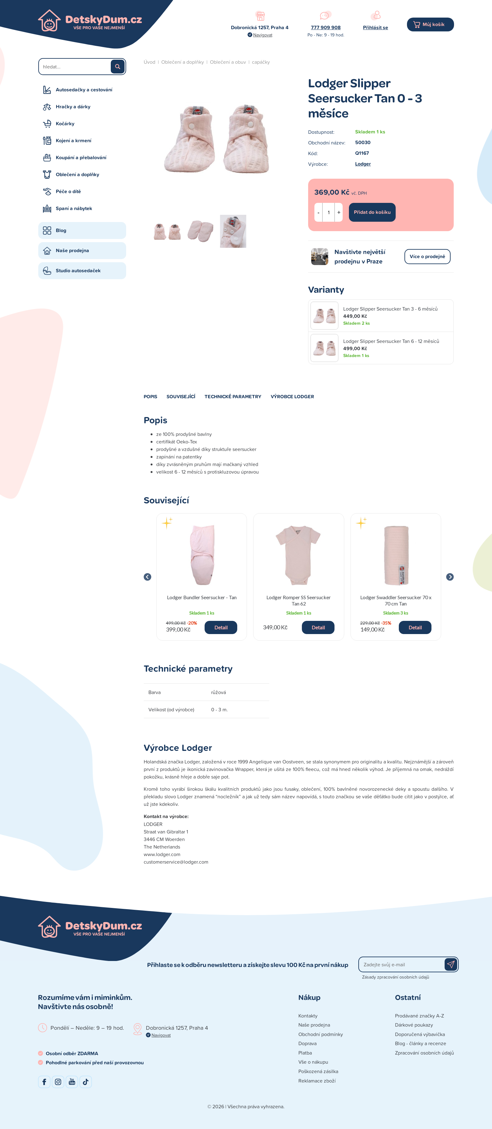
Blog (61, 230)
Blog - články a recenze (420, 1043)
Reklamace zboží (317, 1080)
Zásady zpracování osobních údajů (395, 977)
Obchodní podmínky (320, 1034)
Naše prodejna (72, 250)
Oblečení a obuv (228, 61)
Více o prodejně (427, 256)
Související (181, 396)
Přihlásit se (375, 27)
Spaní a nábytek (74, 208)
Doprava (307, 1043)
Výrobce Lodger (292, 396)
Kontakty (308, 1015)
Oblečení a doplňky (77, 174)
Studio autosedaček (78, 270)
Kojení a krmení (73, 140)
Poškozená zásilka (318, 1071)
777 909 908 (326, 27)
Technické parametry (233, 396)
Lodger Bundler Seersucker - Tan (202, 597)
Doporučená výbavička (420, 1034)
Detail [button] (220, 627)
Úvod (149, 61)
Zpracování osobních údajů (424, 1052)
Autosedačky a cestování (84, 89)
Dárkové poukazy (414, 1024)
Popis (150, 396)
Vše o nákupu (313, 1061)
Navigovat (262, 35)
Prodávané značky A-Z (419, 1015)
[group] (201, 577)
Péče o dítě (68, 191)
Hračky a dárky (73, 106)
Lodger (363, 163)
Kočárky (65, 123)
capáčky (261, 61)
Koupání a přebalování (81, 157)
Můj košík (434, 24)
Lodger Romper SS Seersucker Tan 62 (298, 600)
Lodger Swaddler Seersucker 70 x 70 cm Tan (395, 600)
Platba (305, 1052)
